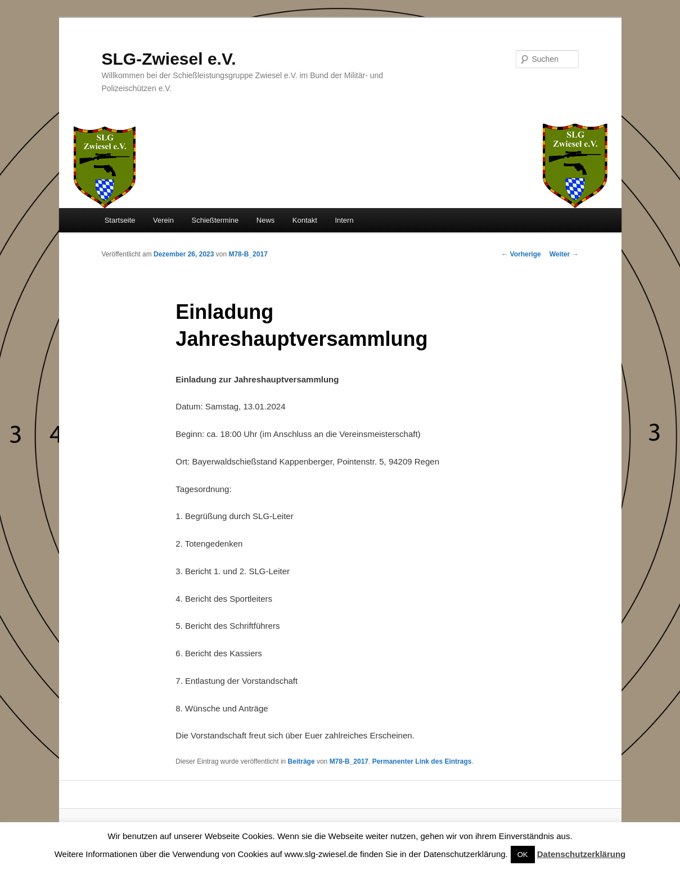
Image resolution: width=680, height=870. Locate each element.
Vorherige (521, 254)
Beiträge (301, 761)
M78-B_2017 (247, 254)
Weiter (564, 254)
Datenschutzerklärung (581, 854)
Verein (163, 220)
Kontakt (304, 220)
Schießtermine (214, 220)
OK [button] (522, 854)
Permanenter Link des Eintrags (422, 761)
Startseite (120, 220)
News (265, 220)
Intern (344, 220)
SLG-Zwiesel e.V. (169, 58)
